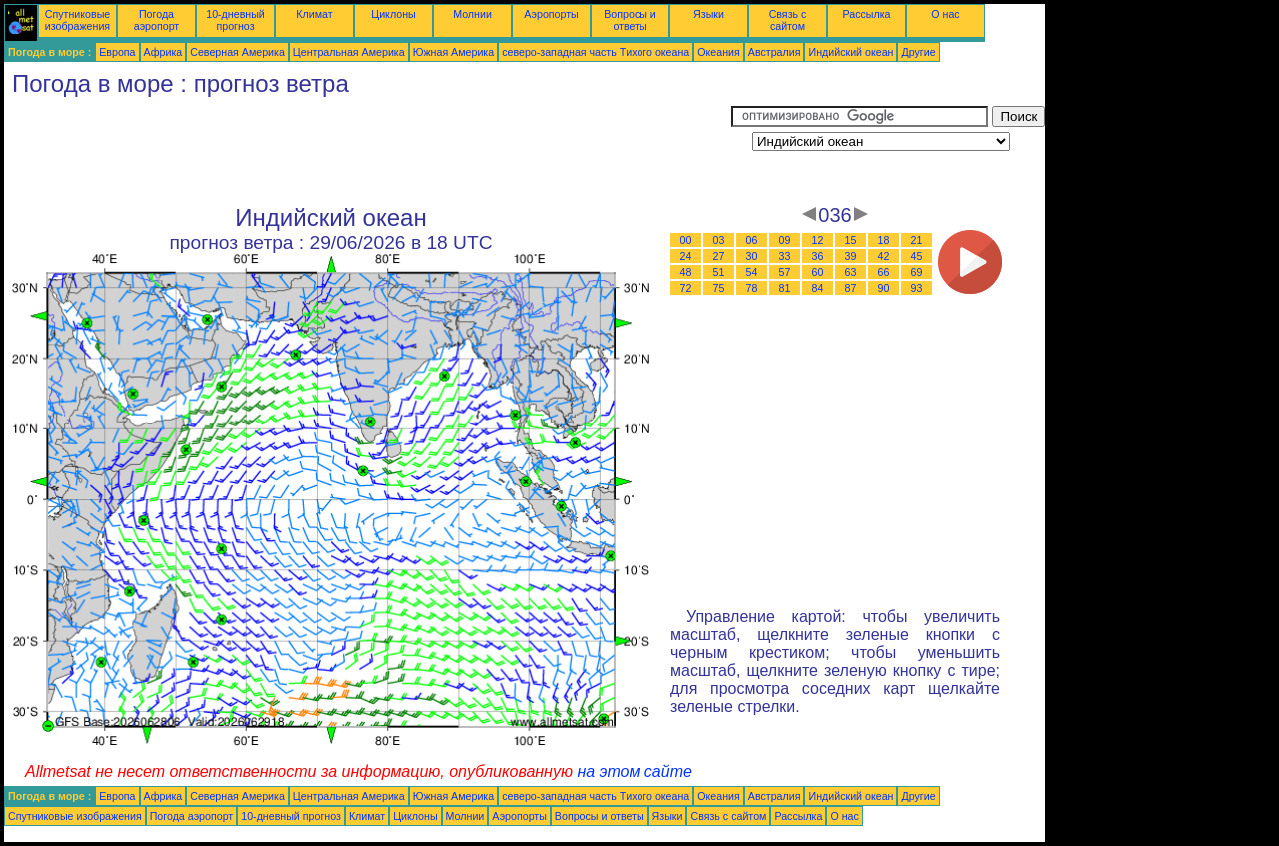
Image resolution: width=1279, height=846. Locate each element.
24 (686, 256)
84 (818, 288)
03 (719, 240)
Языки (708, 14)
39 (851, 256)
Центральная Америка (349, 52)
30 (752, 256)
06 (752, 240)
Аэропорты (551, 14)
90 (884, 288)
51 (719, 272)
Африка (163, 52)
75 (719, 288)
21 (917, 240)
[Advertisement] (367, 151)
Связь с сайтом (788, 20)
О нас (945, 14)
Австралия (774, 52)
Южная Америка (454, 52)
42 (884, 256)
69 (917, 272)
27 (719, 256)
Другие (918, 52)
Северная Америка (237, 52)
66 (884, 272)
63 (851, 272)
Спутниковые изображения (77, 20)
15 (851, 240)
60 (818, 272)
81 (785, 288)
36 (818, 256)
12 (818, 240)
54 (752, 272)
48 (686, 272)
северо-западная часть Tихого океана (595, 52)
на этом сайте (634, 771)
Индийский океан (850, 52)
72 (686, 288)
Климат (314, 14)
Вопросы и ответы (630, 20)
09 (785, 240)
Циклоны (393, 14)
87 (851, 288)
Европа (117, 52)
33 (785, 256)
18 (884, 240)
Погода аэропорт (157, 20)
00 (686, 240)
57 (785, 272)
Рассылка (866, 14)
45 (917, 256)
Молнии (472, 14)
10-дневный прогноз (235, 20)
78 (752, 288)
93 (917, 288)
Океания (718, 52)
